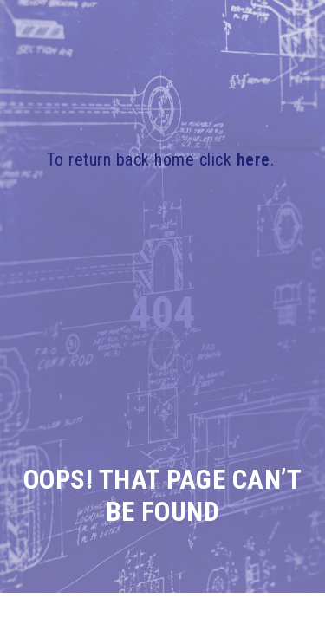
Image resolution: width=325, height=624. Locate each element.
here (253, 159)
